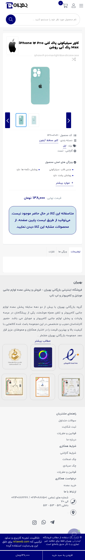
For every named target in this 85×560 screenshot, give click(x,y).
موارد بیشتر (63, 183)
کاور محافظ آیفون (48, 140)
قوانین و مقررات (66, 433)
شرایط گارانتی (68, 453)
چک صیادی (69, 466)
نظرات (52, 251)
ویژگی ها (62, 251)
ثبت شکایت (69, 427)
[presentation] (7, 120)
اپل (64, 146)
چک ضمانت (69, 459)
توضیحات (75, 251)
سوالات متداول (67, 420)
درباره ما (71, 440)
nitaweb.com (21, 542)
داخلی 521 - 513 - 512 (55, 505)
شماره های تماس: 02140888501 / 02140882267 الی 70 (39, 499)
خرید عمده (70, 485)
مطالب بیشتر (43, 341)
